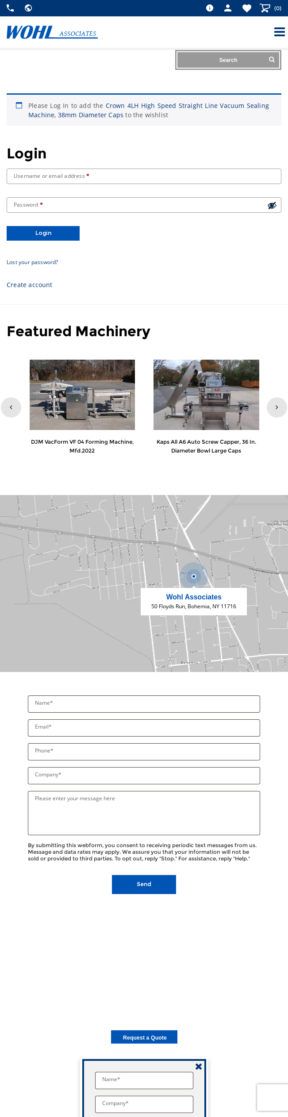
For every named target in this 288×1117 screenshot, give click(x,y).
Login (43, 233)
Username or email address (51, 176)
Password (28, 204)
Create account (30, 284)
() (277, 8)
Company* (49, 774)
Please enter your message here (75, 798)
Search (247, 59)
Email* (44, 726)
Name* (44, 702)
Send (144, 884)
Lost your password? (32, 262)
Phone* (45, 750)
